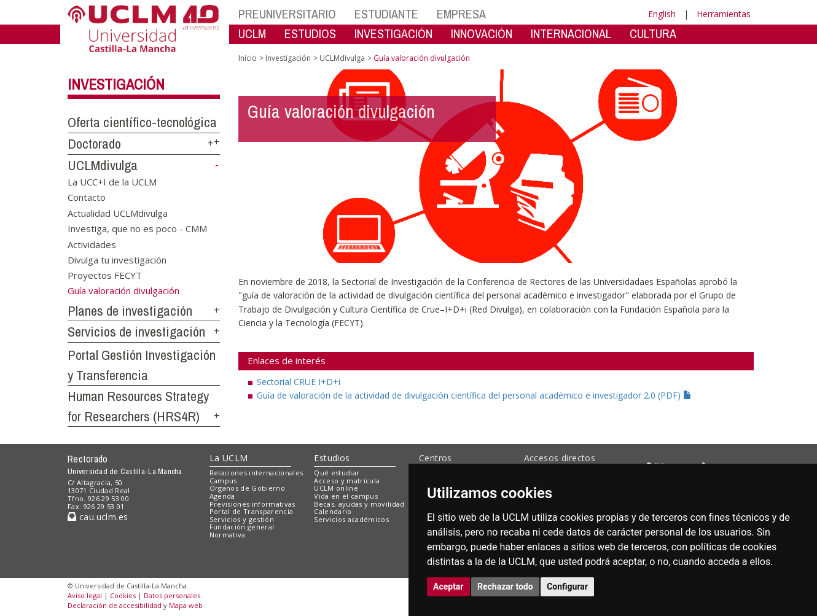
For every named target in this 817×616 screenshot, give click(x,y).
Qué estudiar (336, 472)
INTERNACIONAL (571, 33)
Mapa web (186, 605)
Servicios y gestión (241, 519)
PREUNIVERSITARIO (287, 14)
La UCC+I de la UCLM (112, 181)
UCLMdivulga (103, 165)
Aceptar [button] (448, 586)
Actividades (92, 244)
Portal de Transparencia (251, 511)
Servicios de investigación (136, 331)
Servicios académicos (351, 519)
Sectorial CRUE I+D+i (298, 382)
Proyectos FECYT (105, 275)
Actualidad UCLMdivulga (118, 212)
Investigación (116, 84)
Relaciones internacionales (256, 472)
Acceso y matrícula (347, 480)
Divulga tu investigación (117, 259)
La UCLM (228, 458)
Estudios (332, 458)
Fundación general (242, 526)
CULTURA (653, 33)
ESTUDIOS (310, 33)
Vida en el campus (346, 496)
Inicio (247, 58)
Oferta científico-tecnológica (142, 122)
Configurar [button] (567, 586)
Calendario (332, 511)
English (662, 14)
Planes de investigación (130, 311)
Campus (223, 480)
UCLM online (336, 488)
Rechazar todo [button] (505, 586)
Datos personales (172, 595)
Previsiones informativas (252, 504)
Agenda (222, 496)
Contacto (87, 197)
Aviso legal (85, 595)
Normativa (227, 534)
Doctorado (94, 144)
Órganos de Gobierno (247, 488)
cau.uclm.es (98, 517)
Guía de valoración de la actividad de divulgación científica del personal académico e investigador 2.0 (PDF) (474, 395)
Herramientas (724, 14)
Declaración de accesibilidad (115, 605)
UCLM (252, 33)
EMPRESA (461, 14)
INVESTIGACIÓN (393, 33)
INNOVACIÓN (481, 33)
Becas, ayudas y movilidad (359, 504)
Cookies (123, 595)
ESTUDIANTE (386, 14)
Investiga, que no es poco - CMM (137, 228)
